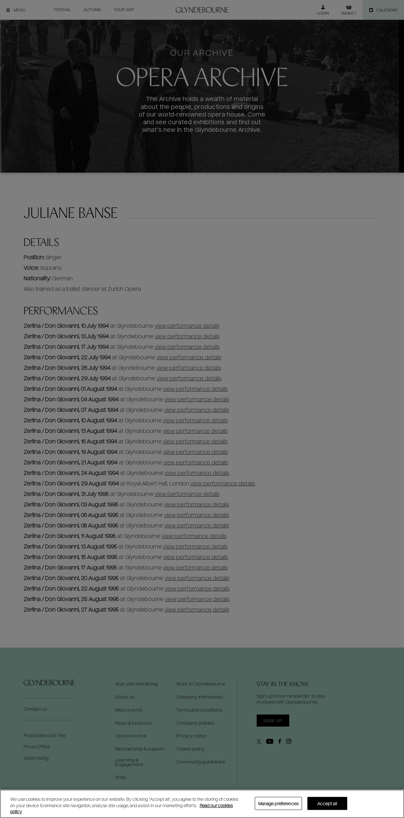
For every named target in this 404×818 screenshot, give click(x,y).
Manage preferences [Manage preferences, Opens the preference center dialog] (278, 803)
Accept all (327, 803)
